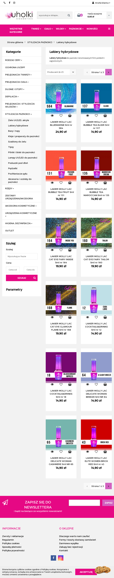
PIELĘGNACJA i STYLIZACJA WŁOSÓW (20, 105)
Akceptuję (86, 572)
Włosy (61, 28)
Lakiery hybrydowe (18, 125)
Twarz (36, 28)
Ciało (48, 28)
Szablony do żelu (17, 141)
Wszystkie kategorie (16, 30)
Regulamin (8, 539)
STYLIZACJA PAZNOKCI (18, 114)
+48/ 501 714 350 (5, 3)
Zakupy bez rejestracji (71, 547)
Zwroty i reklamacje (13, 536)
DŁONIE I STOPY (14, 89)
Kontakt (63, 550)
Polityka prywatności (13, 550)
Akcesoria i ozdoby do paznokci (19, 180)
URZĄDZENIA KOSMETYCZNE (21, 214)
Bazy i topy (14, 131)
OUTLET (9, 230)
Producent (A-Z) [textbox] (55, 72)
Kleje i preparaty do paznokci (23, 136)
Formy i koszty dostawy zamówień (77, 539)
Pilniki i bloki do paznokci (21, 152)
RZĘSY (9, 188)
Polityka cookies (10, 543)
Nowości (92, 28)
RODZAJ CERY (13, 60)
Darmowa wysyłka (69, 543)
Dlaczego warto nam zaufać (74, 536)
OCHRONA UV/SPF (15, 67)
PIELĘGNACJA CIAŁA (17, 82)
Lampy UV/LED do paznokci (22, 157)
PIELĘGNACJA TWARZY (18, 74)
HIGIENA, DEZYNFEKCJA (18, 223)
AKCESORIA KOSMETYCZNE (21, 205)
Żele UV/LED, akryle (18, 120)
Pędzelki (12, 168)
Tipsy (11, 147)
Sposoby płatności (11, 547)
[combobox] (61, 72)
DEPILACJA (12, 96)
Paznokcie (76, 28)
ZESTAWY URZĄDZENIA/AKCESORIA (19, 197)
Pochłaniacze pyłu (17, 173)
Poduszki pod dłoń (18, 163)
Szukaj (22, 278)
